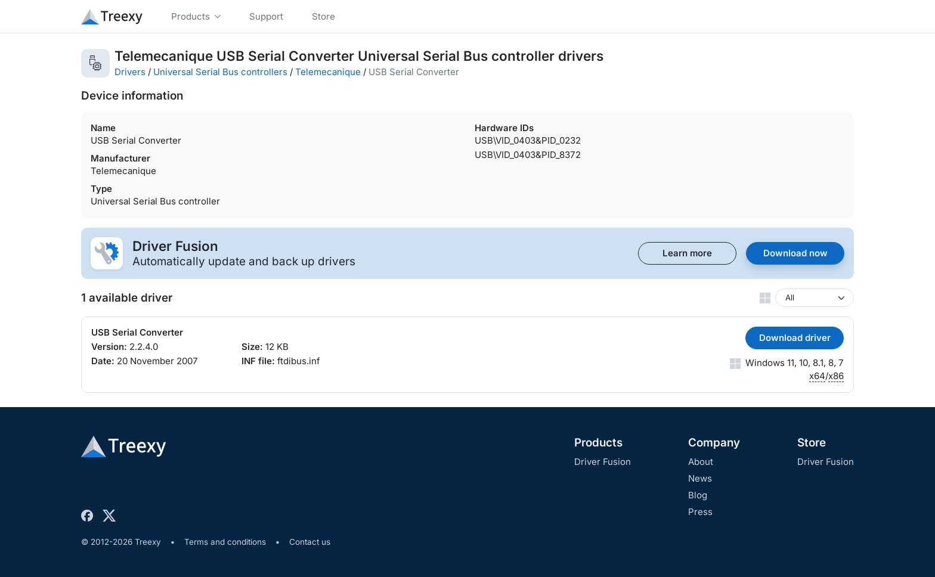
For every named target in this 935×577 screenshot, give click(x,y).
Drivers (129, 71)
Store (811, 442)
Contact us (309, 542)
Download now (795, 253)
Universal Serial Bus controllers (220, 71)
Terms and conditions (225, 542)
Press (700, 511)
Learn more (687, 253)
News (700, 478)
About (700, 461)
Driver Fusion (602, 461)
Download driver (795, 337)
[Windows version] (814, 297)
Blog (697, 495)
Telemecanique (328, 71)
